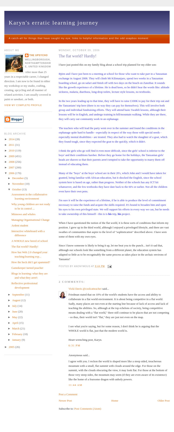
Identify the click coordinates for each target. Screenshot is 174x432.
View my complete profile (23, 105)
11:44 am (75, 385)
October (17, 189)
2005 (12, 347)
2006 (12, 173)
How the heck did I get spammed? (30, 262)
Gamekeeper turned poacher (27, 267)
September (18, 294)
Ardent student (19, 225)
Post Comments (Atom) (87, 408)
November (18, 183)
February (17, 334)
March (16, 328)
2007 (12, 167)
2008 (12, 161)
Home (114, 400)
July (15, 305)
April (15, 322)
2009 (12, 156)
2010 (12, 150)
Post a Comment (68, 394)
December (18, 178)
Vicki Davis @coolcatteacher (85, 288)
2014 (12, 139)
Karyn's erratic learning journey (54, 23)
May (15, 317)
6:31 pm (74, 345)
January (17, 339)
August (16, 300)
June (15, 311)
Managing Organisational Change (30, 219)
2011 (12, 144)
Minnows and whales (23, 214)
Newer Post (65, 400)
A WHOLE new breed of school (29, 241)
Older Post (164, 400)
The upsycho (38, 55)
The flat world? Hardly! (77, 56)
